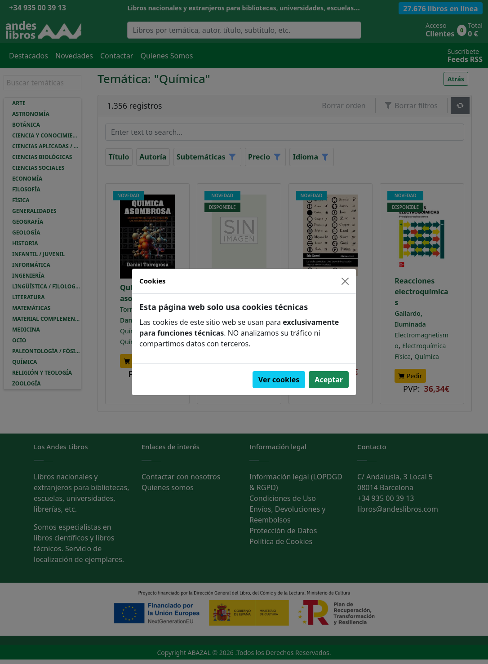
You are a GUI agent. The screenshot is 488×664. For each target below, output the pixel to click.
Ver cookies (279, 380)
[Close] (345, 281)
